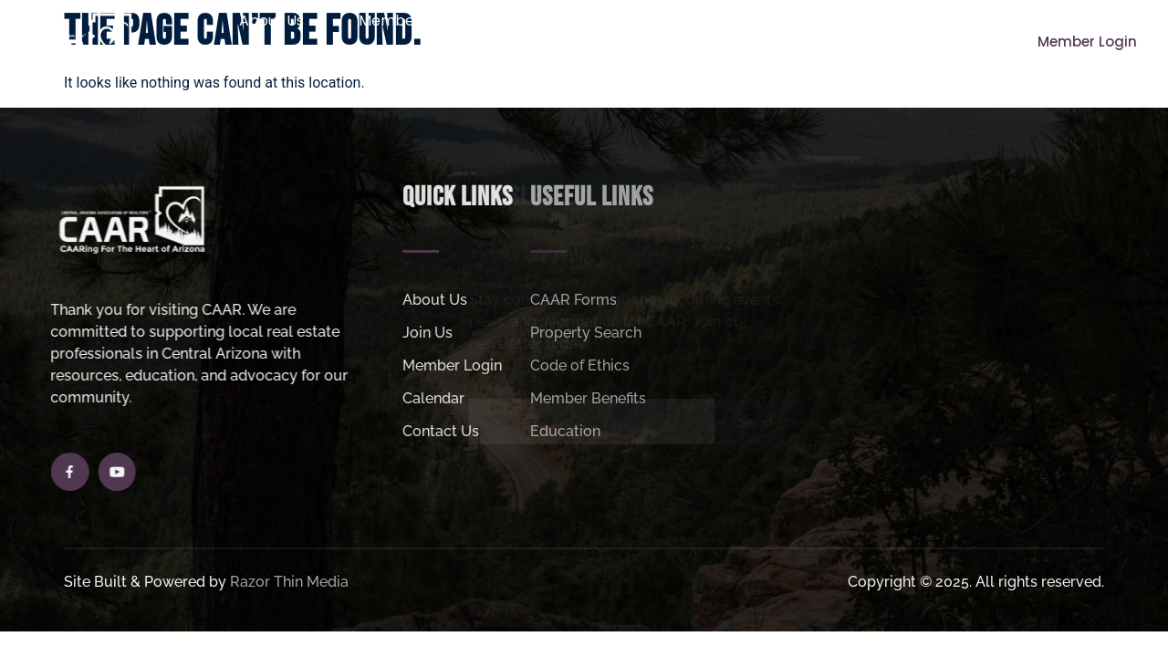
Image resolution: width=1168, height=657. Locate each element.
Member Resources (438, 21)
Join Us (588, 21)
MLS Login (580, 62)
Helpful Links (868, 21)
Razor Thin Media (289, 584)
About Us (280, 21)
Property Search (718, 20)
